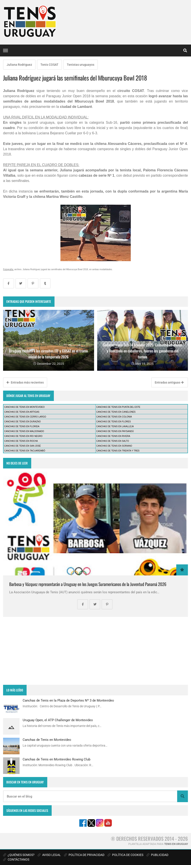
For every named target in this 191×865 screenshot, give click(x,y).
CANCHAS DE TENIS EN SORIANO (114, 446)
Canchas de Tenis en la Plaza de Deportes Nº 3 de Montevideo (68, 700)
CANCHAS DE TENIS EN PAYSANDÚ (115, 431)
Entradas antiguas (169, 382)
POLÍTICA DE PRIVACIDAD (84, 855)
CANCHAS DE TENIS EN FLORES (113, 421)
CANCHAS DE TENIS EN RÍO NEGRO (23, 436)
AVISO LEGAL (49, 855)
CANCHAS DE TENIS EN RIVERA (113, 436)
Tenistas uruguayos (80, 64)
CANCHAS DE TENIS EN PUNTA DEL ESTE (118, 407)
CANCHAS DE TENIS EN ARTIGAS (21, 412)
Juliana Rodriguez (19, 64)
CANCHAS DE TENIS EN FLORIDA (21, 426)
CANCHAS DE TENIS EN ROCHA (21, 441)
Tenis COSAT (49, 64)
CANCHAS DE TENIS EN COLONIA (114, 417)
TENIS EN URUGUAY (176, 844)
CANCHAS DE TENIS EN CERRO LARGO (25, 417)
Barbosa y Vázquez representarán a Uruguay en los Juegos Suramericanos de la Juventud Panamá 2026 (87, 584)
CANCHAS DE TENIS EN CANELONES (116, 412)
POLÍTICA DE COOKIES (125, 855)
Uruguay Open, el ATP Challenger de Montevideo (58, 720)
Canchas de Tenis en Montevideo (47, 740)
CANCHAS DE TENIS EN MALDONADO (24, 431)
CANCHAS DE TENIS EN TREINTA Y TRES (118, 450)
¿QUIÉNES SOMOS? (19, 855)
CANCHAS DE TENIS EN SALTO (112, 441)
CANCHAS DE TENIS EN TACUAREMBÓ (24, 450)
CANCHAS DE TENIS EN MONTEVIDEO (24, 407)
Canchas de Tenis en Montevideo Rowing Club (56, 759)
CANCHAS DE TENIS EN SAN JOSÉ (22, 446)
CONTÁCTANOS (16, 859)
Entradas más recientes (25, 382)
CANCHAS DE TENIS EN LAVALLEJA (115, 426)
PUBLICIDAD (157, 855)
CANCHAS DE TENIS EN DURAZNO (22, 421)
